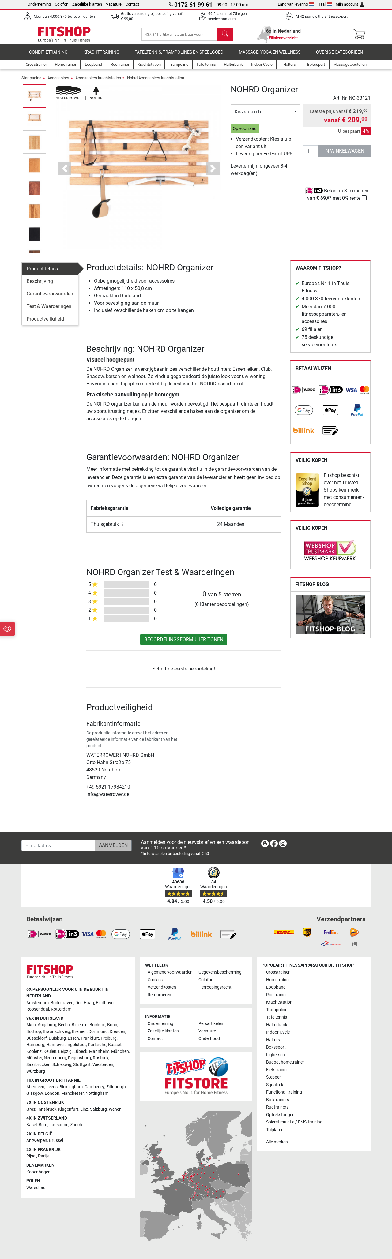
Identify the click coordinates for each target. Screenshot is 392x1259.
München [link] (120, 1051)
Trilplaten (275, 1129)
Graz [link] (31, 1109)
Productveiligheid (45, 323)
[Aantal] (310, 155)
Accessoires (58, 82)
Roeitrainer (276, 994)
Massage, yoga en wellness (269, 56)
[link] (304, 394)
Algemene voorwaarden (170, 972)
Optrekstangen (280, 1114)
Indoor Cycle (278, 1032)
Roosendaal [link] (37, 1009)
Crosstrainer (278, 972)
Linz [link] (84, 1109)
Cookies (155, 979)
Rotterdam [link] (61, 1009)
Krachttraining (101, 56)
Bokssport (276, 1047)
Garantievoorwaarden (50, 298)
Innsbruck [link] (46, 1109)
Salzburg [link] (98, 1109)
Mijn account (350, 4)
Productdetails (42, 273)
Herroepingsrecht (215, 987)
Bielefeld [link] (80, 1024)
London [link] (52, 1093)
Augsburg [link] (47, 1024)
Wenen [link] (115, 1109)
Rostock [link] (100, 1057)
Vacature (114, 4)
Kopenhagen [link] (38, 1172)
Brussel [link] (56, 1140)
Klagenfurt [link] (68, 1109)
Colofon (61, 4)
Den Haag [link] (84, 1002)
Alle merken (277, 1142)
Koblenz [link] (34, 1051)
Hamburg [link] (35, 1044)
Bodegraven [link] (62, 1002)
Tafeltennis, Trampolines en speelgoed (179, 56)
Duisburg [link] (57, 1038)
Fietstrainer (277, 1069)
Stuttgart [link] (82, 1064)
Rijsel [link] (31, 1156)
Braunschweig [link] (56, 1031)
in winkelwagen (344, 155)
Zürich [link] (76, 1124)
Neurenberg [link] (55, 1057)
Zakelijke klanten (87, 4)
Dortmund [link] (98, 1031)
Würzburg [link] (35, 1071)
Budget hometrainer (285, 1062)
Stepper (273, 1077)
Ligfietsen (275, 1054)
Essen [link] (73, 1038)
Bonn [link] (112, 1024)
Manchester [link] (72, 1093)
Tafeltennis (276, 1017)
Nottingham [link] (96, 1093)
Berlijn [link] (64, 1024)
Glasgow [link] (34, 1093)
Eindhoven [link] (106, 1002)
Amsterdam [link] (37, 1002)
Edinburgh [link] (116, 1087)
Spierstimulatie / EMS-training (294, 1122)
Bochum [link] (97, 1024)
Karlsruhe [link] (97, 1044)
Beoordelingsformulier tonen (183, 644)
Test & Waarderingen (49, 311)
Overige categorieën (339, 56)
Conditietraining (48, 56)
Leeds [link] (52, 1087)
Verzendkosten (162, 987)
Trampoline (276, 1009)
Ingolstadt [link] (76, 1044)
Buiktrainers (277, 1099)
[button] (65, 173)
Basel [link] (31, 1124)
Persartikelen (210, 1023)
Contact (132, 4)
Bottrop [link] (33, 1031)
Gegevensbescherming (220, 972)
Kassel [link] (114, 1044)
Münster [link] (34, 1057)
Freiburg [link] (109, 1038)
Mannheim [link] (99, 1051)
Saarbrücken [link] (38, 1064)
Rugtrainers (277, 1107)
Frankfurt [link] (90, 1038)
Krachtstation (279, 1002)
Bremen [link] (79, 1031)
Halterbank (276, 1024)
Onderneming (39, 4)
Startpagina (31, 82)
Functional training (284, 1092)
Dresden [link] (117, 1031)
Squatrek (274, 1084)
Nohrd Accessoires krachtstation (155, 82)
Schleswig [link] (61, 1064)
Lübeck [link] (80, 1051)
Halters (273, 1039)
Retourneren (159, 994)
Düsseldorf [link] (36, 1038)
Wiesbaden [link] (102, 1064)
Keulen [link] (49, 1051)
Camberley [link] (94, 1087)
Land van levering (296, 4)
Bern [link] (43, 1124)
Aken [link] (31, 1024)
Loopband (276, 987)
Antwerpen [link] (36, 1140)
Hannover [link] (55, 1044)
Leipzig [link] (65, 1051)
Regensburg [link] (79, 1057)
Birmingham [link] (71, 1087)
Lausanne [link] (58, 1124)
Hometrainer (278, 979)
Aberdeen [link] (35, 1087)
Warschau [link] (36, 1187)
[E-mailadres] (58, 845)
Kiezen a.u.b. (248, 116)
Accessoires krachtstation (98, 82)
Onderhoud (209, 1038)
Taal (325, 4)
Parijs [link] (43, 1156)
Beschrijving (40, 285)
